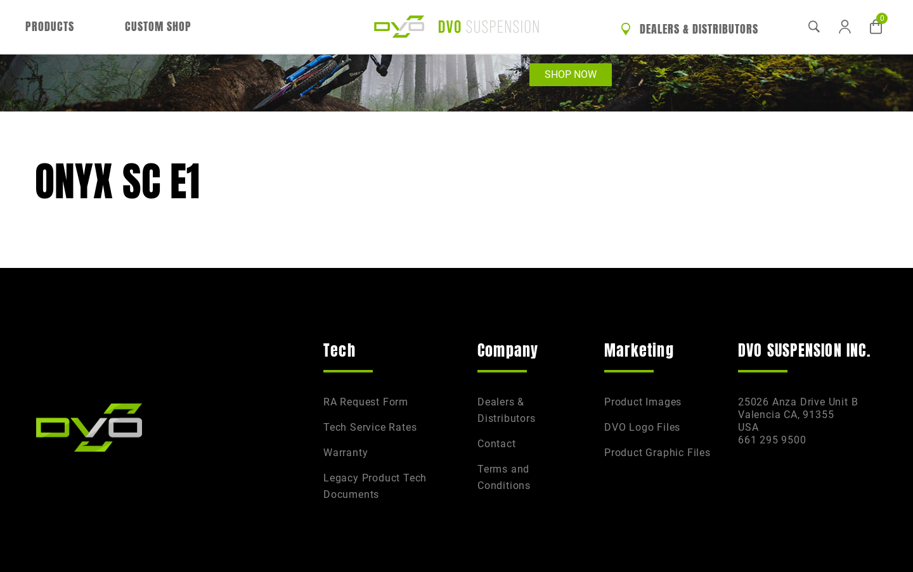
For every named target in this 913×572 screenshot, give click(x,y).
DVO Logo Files (642, 427)
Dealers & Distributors (689, 29)
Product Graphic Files (657, 453)
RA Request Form (365, 402)
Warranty (345, 453)
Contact (496, 444)
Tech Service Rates (370, 427)
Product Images (643, 402)
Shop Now (571, 74)
